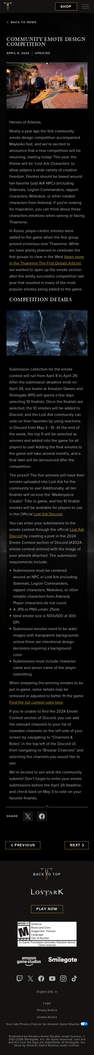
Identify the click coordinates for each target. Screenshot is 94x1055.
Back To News (21, 22)
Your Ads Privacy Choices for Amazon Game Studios (47, 1024)
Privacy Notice (47, 1010)
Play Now (47, 909)
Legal (47, 1003)
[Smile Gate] (62, 962)
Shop (66, 6)
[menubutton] (85, 6)
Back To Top (47, 874)
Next (77, 845)
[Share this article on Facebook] (42, 816)
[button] (47, 86)
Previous (23, 845)
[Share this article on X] (28, 816)
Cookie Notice (47, 1017)
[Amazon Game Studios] (29, 962)
